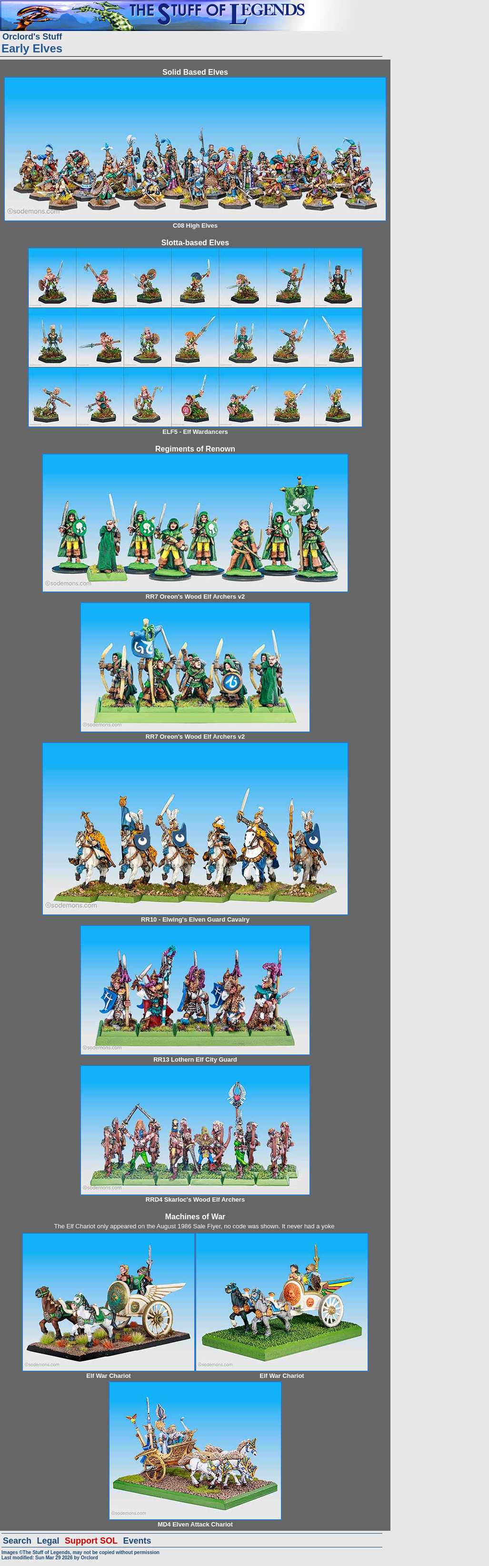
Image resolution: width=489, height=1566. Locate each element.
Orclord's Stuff (32, 36)
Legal (48, 1541)
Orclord (89, 1557)
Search (17, 1541)
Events (137, 1541)
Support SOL (91, 1541)
